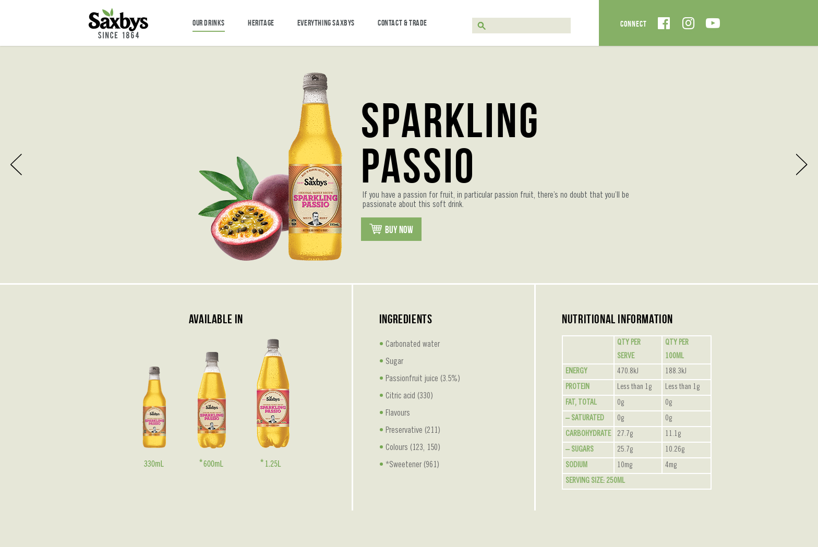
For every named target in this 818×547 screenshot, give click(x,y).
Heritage (261, 22)
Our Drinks (209, 22)
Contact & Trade (402, 22)
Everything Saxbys (326, 22)
